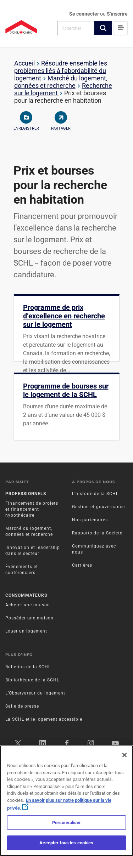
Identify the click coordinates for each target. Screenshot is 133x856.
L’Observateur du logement (35, 693)
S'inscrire (117, 14)
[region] (66, 800)
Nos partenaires (90, 519)
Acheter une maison (27, 604)
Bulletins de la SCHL (28, 666)
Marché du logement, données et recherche (60, 81)
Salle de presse (22, 706)
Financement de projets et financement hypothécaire (31, 509)
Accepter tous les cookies (66, 842)
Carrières (82, 565)
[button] (103, 28)
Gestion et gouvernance (98, 506)
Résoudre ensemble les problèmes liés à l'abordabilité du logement (60, 70)
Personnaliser (66, 822)
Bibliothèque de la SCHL (32, 680)
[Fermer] (124, 755)
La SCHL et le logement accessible (43, 719)
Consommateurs (26, 595)
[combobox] (75, 27)
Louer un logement (26, 631)
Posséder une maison (29, 618)
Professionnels (25, 493)
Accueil (24, 63)
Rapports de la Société (97, 533)
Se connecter (84, 14)
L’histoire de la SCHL (95, 493)
